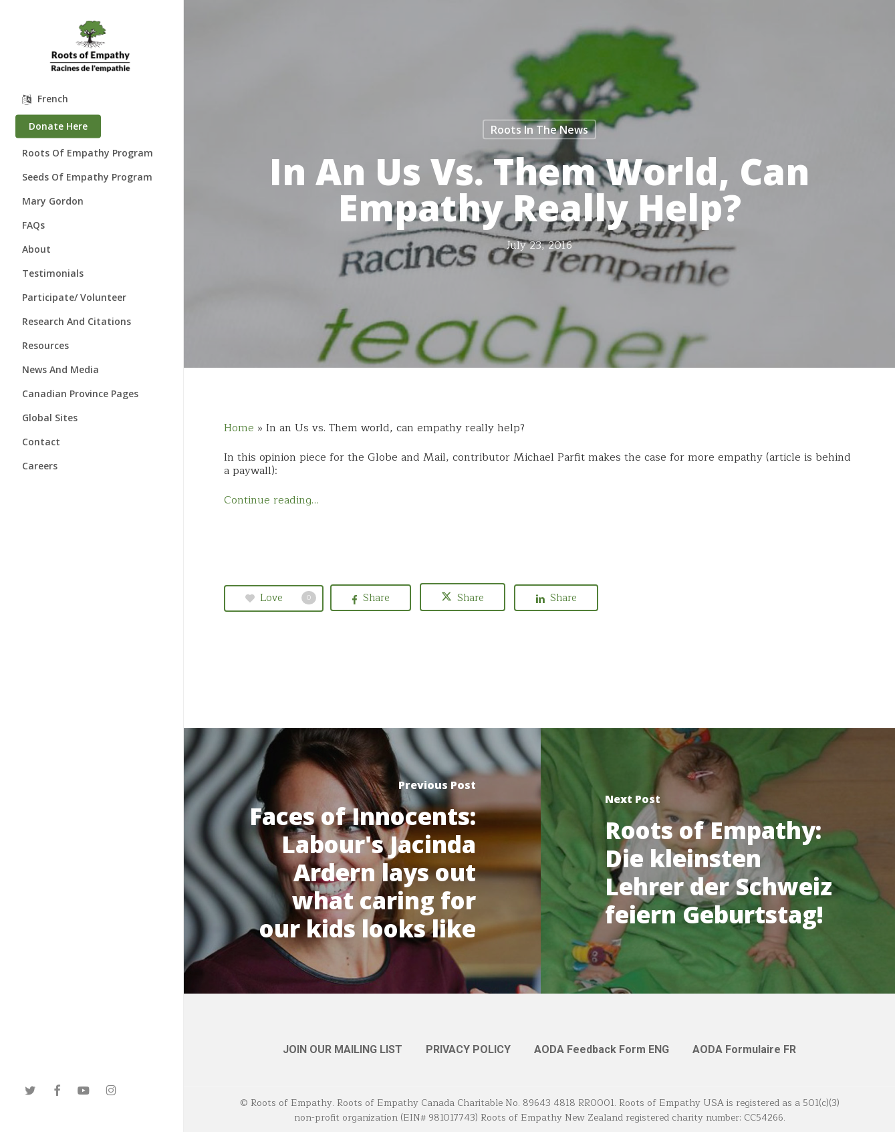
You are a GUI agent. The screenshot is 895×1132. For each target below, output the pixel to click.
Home (239, 428)
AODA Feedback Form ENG (601, 1049)
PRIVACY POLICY (468, 1049)
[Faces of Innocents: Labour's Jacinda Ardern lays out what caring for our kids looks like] (362, 861)
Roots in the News (539, 129)
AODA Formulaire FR (744, 1049)
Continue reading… (271, 500)
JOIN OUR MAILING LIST (342, 1049)
